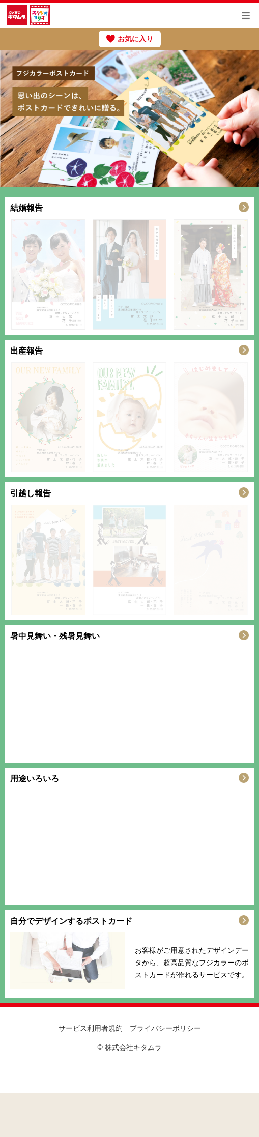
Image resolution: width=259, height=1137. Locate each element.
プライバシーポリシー (165, 1028)
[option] (129, 118)
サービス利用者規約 (91, 1028)
